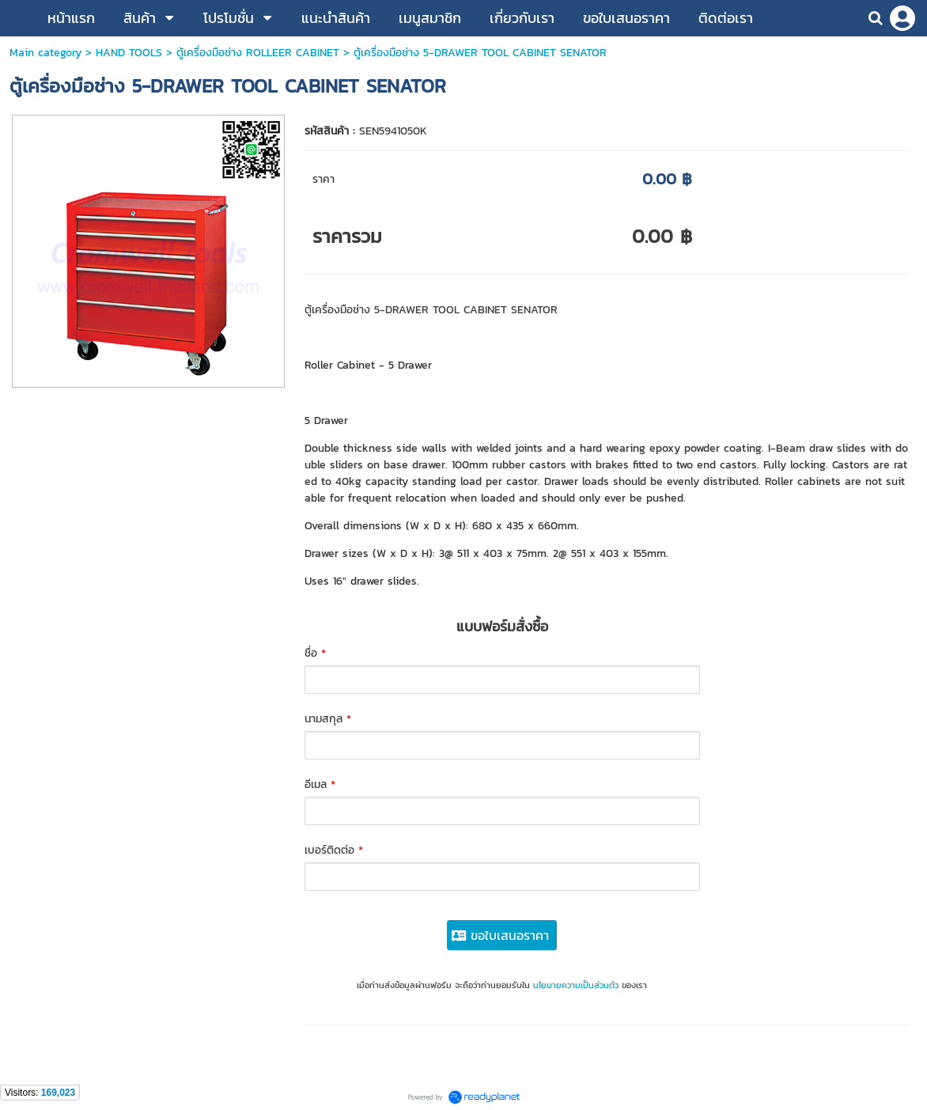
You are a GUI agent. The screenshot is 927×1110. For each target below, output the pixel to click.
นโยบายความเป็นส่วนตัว (576, 985)
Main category (45, 52)
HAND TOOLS (129, 52)
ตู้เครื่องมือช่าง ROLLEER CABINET (257, 52)
